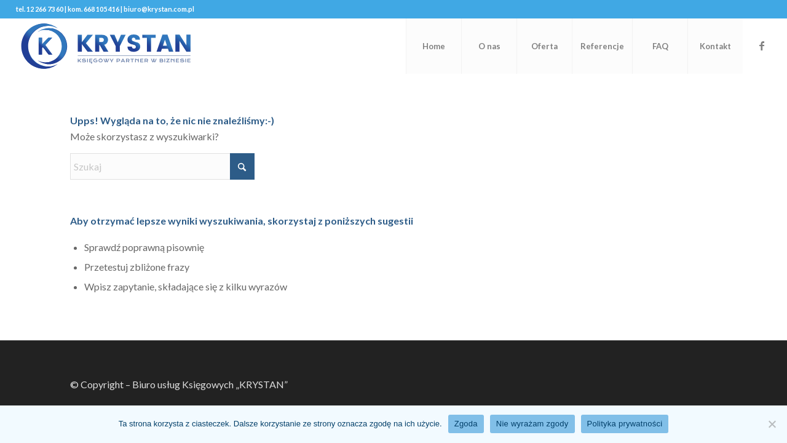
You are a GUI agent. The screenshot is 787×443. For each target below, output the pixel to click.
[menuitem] (433, 46)
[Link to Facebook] (762, 45)
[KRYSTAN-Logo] (106, 46)
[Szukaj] (162, 166)
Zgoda (466, 423)
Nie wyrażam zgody (532, 423)
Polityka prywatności (625, 423)
